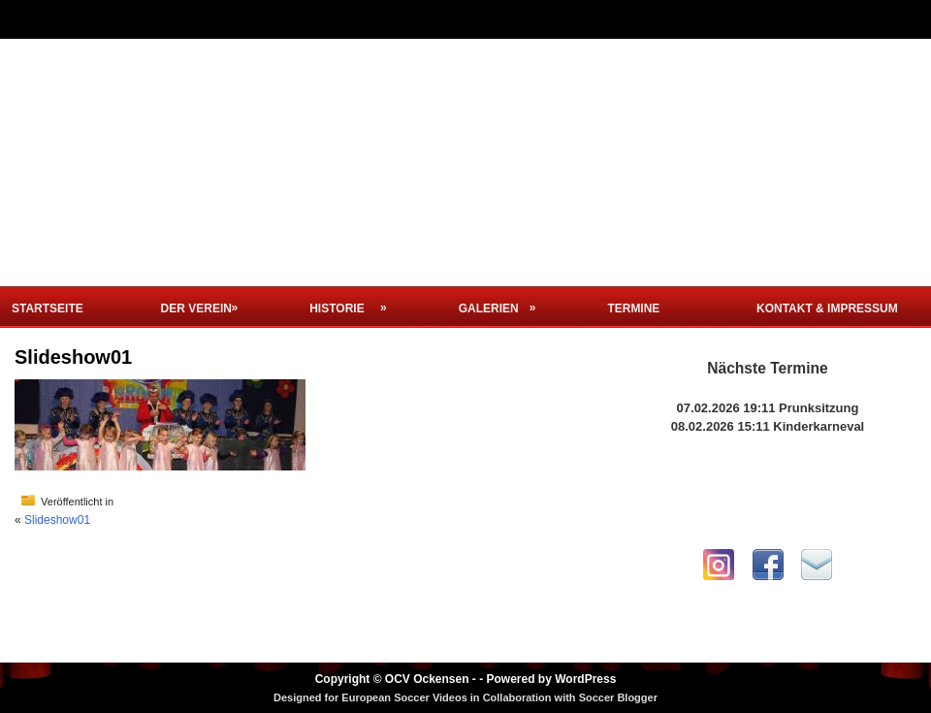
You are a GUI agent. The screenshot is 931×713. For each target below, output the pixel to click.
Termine (633, 308)
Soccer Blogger (618, 697)
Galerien (503, 300)
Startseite (47, 308)
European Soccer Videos (403, 697)
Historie (354, 300)
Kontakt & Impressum (827, 308)
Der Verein (205, 300)
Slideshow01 (57, 520)
